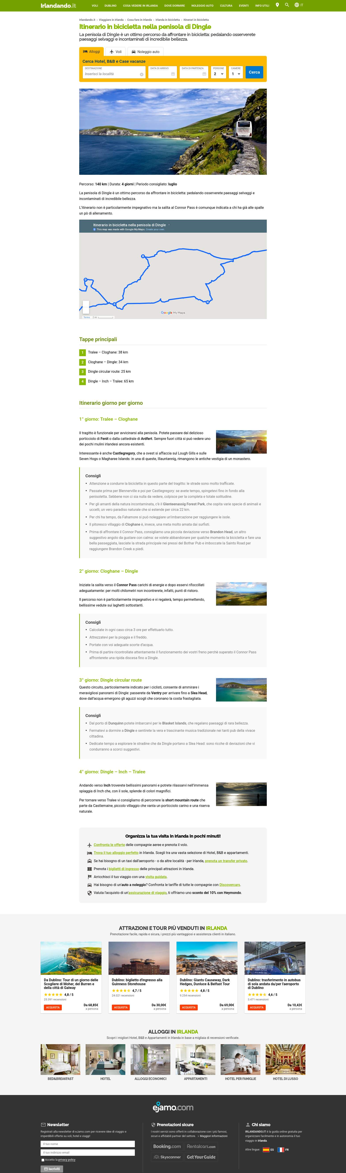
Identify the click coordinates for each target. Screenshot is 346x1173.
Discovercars (230, 885)
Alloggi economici (150, 1062)
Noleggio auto (203, 5)
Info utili (262, 5)
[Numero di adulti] (218, 74)
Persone (218, 68)
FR (249, 1156)
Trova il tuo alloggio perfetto (116, 853)
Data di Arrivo (159, 68)
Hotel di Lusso (285, 1062)
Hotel (105, 1062)
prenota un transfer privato (226, 861)
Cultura (226, 5)
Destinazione (93, 68)
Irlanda (262, 1140)
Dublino (111, 5)
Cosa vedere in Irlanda (140, 5)
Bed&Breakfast (60, 1062)
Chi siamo (261, 1124)
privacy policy (66, 1159)
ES (268, 1149)
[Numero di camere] (236, 74)
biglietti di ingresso (124, 869)
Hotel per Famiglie (240, 1062)
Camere (236, 68)
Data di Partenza (192, 68)
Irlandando (58, 5)
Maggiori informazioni (214, 1136)
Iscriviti (54, 1169)
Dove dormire (174, 5)
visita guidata (156, 877)
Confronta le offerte (109, 845)
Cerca (254, 72)
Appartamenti (195, 1062)
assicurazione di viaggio (147, 893)
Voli (95, 5)
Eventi (244, 5)
